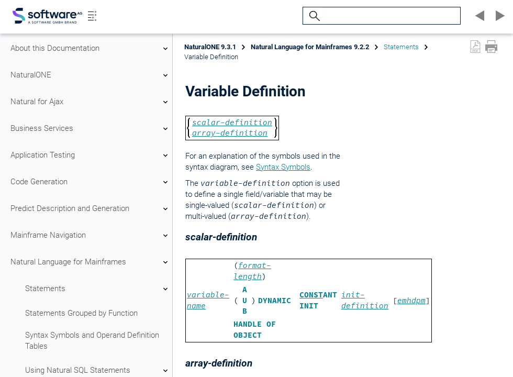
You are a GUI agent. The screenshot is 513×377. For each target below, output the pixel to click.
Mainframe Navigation (90, 235)
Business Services (90, 129)
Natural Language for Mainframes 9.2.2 (310, 47)
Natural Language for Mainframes (90, 262)
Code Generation (90, 182)
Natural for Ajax (90, 102)
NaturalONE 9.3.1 (210, 47)
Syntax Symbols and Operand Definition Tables (92, 340)
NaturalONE (90, 75)
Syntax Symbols (283, 167)
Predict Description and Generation (90, 209)
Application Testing (90, 155)
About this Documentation (90, 48)
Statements (98, 289)
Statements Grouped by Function (81, 313)
